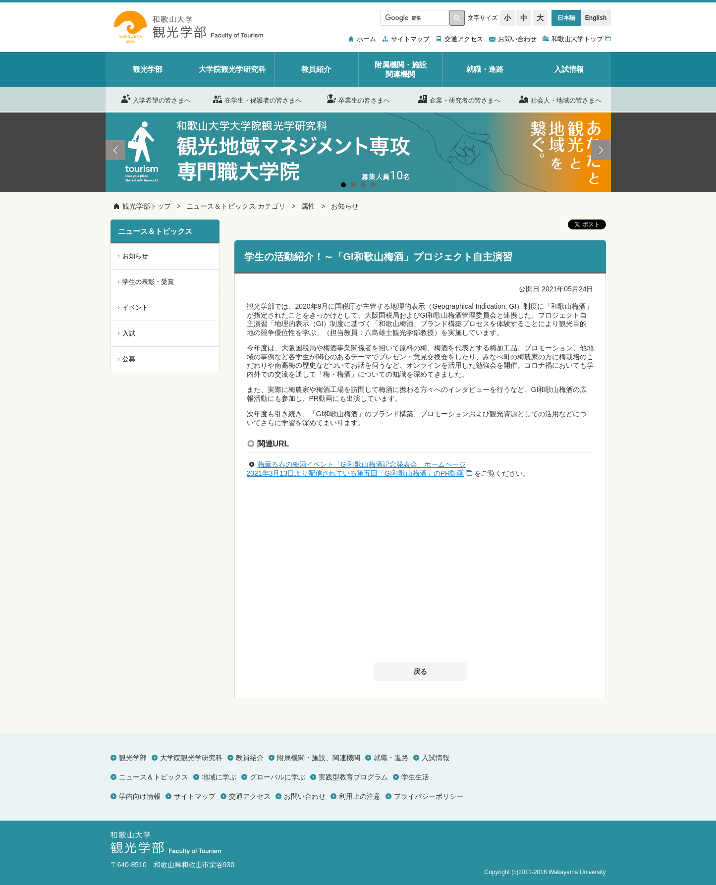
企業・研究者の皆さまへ (459, 98)
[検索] (413, 17)
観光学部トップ (146, 206)
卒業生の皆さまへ (358, 98)
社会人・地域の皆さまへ (560, 98)
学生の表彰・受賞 (148, 281)
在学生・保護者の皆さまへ (257, 98)
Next (601, 150)
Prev (115, 150)
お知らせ (345, 206)
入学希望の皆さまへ (156, 98)
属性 (308, 206)
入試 (128, 333)
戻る (420, 671)
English (595, 17)
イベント (135, 307)
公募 (128, 359)
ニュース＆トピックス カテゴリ (235, 206)
